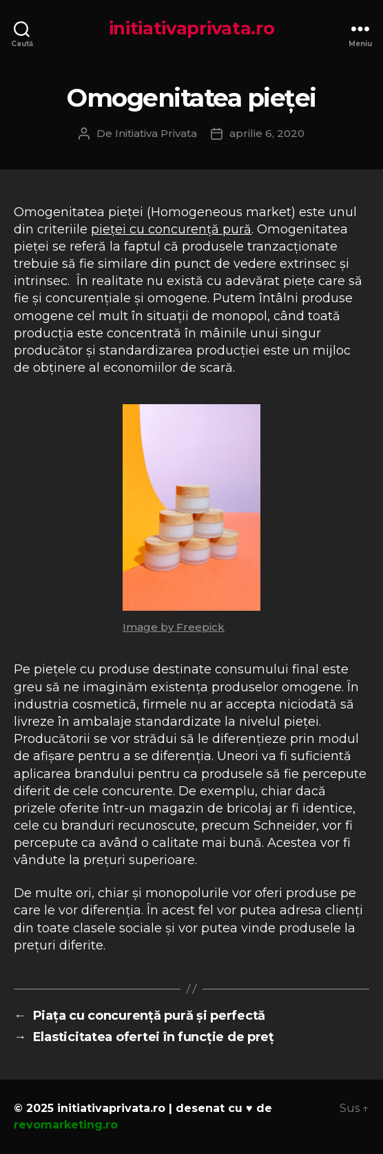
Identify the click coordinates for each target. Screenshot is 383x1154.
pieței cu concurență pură (171, 229)
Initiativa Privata (156, 133)
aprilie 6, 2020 (266, 133)
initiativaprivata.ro (192, 28)
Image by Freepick (174, 626)
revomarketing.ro (66, 1124)
